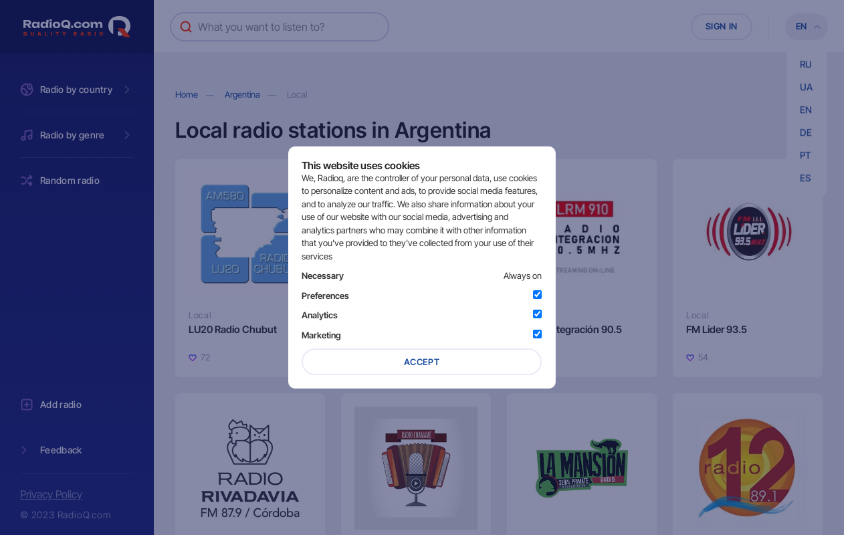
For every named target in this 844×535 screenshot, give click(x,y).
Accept (422, 361)
